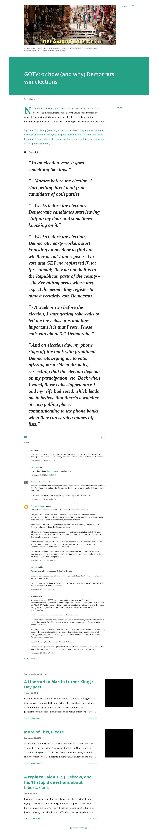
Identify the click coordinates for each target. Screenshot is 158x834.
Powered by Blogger (79, 828)
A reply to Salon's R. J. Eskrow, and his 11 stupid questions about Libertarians (58, 782)
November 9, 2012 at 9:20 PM (43, 460)
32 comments (36, 819)
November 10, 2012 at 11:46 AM (43, 560)
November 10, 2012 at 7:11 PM (43, 653)
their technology (53, 471)
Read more (92, 718)
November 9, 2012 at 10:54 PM (43, 499)
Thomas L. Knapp (38, 506)
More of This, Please (44, 732)
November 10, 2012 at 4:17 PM (43, 589)
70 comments (36, 763)
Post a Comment (31, 659)
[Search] (124, 6)
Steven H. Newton (38, 482)
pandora (34, 467)
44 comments (36, 718)
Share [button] (119, 108)
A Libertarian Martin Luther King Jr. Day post (59, 684)
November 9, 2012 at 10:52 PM (43, 475)
